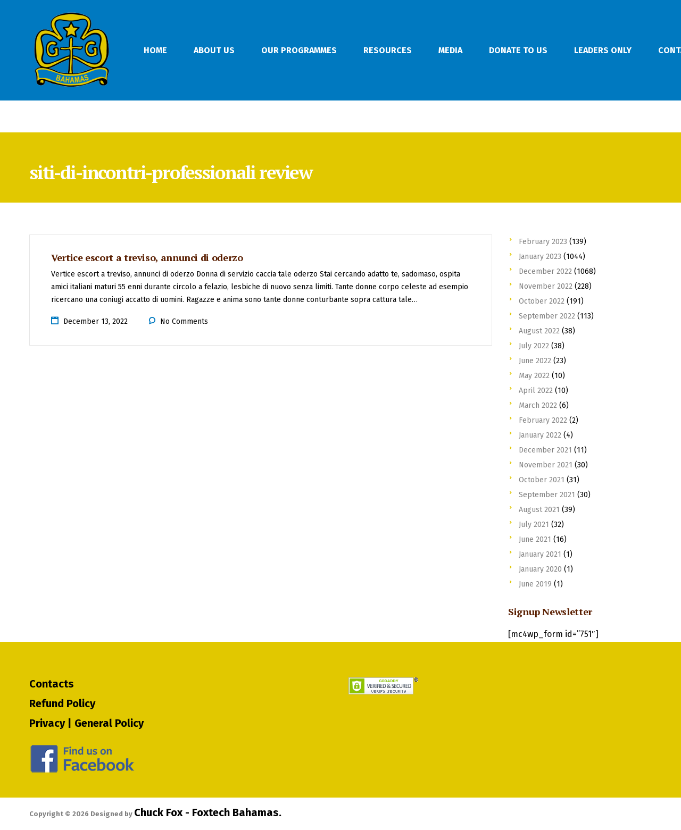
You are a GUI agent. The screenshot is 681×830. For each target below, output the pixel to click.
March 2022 (538, 405)
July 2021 (534, 524)
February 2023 (543, 241)
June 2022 (535, 360)
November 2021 (545, 465)
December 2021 (545, 450)
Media (450, 50)
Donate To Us (518, 50)
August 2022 (539, 331)
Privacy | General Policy (86, 723)
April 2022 (536, 390)
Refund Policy (62, 703)
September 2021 (547, 494)
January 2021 (540, 554)
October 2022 (541, 301)
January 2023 (540, 256)
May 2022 (534, 375)
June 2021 (535, 539)
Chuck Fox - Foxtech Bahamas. (207, 812)
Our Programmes (299, 50)
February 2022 (543, 420)
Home (155, 50)
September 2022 (547, 316)
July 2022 (534, 345)
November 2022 (545, 286)
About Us (214, 50)
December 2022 (545, 271)
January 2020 (540, 569)
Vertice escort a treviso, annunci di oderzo (147, 257)
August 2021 (539, 509)
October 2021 (541, 479)
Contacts (51, 683)
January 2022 (540, 435)
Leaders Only (603, 50)
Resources (387, 50)
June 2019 (535, 584)
